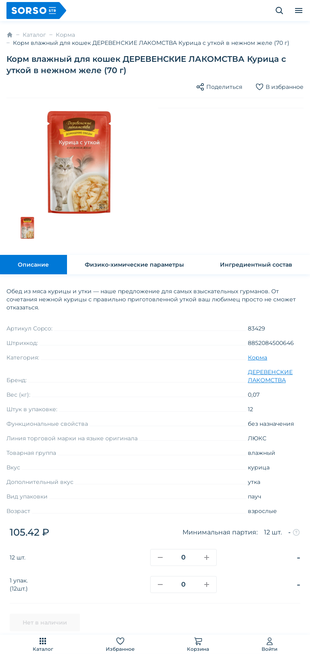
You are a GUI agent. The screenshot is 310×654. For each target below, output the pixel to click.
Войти (269, 644)
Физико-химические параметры (134, 264)
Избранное (120, 644)
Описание (33, 264)
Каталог (43, 644)
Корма (65, 34)
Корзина (198, 644)
